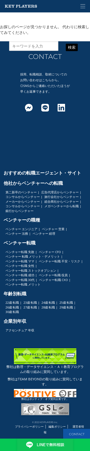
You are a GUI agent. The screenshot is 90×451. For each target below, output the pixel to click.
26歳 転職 (12, 307)
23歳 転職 (30, 302)
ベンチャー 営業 (53, 229)
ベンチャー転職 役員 (53, 275)
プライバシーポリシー (29, 426)
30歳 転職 (12, 312)
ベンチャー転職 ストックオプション (31, 270)
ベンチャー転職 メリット (23, 284)
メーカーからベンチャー (23, 201)
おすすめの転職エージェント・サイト (42, 173)
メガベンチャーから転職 (61, 206)
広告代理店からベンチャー (60, 192)
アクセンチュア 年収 (20, 330)
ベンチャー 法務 (17, 233)
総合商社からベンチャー (61, 201)
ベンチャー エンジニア (21, 229)
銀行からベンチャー (20, 211)
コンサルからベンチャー (23, 197)
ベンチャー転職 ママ (20, 261)
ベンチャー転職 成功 (20, 275)
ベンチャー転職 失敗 (20, 252)
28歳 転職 (48, 307)
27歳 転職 (30, 307)
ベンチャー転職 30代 (20, 280)
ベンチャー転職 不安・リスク (59, 261)
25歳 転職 (66, 302)
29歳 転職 (66, 307)
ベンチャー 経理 (44, 233)
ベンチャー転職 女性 (20, 266)
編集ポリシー (57, 426)
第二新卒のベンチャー (21, 192)
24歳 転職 (48, 302)
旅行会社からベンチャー (61, 197)
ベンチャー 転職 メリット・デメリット (33, 256)
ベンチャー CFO (50, 252)
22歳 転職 (12, 302)
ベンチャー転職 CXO (53, 280)
